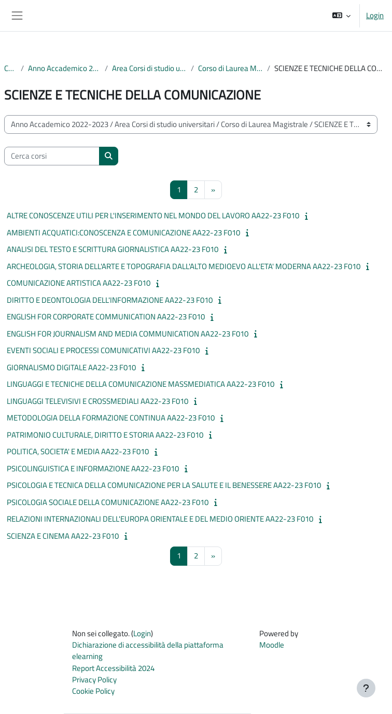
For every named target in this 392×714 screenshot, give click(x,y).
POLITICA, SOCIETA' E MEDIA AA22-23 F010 (78, 451)
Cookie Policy (93, 691)
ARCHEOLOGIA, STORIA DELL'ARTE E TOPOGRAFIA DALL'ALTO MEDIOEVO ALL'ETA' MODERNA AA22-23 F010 (183, 266)
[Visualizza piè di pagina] (366, 688)
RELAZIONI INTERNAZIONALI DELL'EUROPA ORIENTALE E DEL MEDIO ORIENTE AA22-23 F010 (160, 519)
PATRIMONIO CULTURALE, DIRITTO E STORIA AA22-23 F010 (105, 435)
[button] (342, 15)
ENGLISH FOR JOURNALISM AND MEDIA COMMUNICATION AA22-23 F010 (127, 334)
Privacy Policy (94, 679)
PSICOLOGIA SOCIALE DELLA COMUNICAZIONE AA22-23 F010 (107, 502)
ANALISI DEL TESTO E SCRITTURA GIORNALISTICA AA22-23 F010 (112, 249)
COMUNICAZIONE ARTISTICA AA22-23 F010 (78, 283)
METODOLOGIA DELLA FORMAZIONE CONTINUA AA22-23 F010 (111, 418)
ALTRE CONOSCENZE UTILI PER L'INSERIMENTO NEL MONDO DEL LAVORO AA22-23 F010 (153, 215)
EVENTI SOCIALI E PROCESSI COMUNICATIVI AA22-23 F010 (103, 350)
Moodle (271, 645)
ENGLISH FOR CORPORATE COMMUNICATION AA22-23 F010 (106, 317)
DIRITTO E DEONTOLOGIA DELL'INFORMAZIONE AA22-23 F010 (110, 300)
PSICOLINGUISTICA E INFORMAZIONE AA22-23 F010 (93, 468)
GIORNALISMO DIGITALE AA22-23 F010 (71, 367)
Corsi (10, 68)
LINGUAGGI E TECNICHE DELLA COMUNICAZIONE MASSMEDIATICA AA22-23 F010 (140, 384)
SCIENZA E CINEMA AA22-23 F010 (63, 536)
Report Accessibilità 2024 (113, 668)
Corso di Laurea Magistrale (230, 68)
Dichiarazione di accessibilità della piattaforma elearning (147, 650)
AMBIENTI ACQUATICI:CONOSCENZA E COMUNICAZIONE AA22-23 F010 (123, 233)
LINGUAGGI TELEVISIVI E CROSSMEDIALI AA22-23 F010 (97, 401)
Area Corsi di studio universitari (149, 68)
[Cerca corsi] (52, 156)
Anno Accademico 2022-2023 (64, 68)
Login (375, 15)
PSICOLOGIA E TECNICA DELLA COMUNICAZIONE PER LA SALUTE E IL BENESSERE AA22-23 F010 (164, 485)
